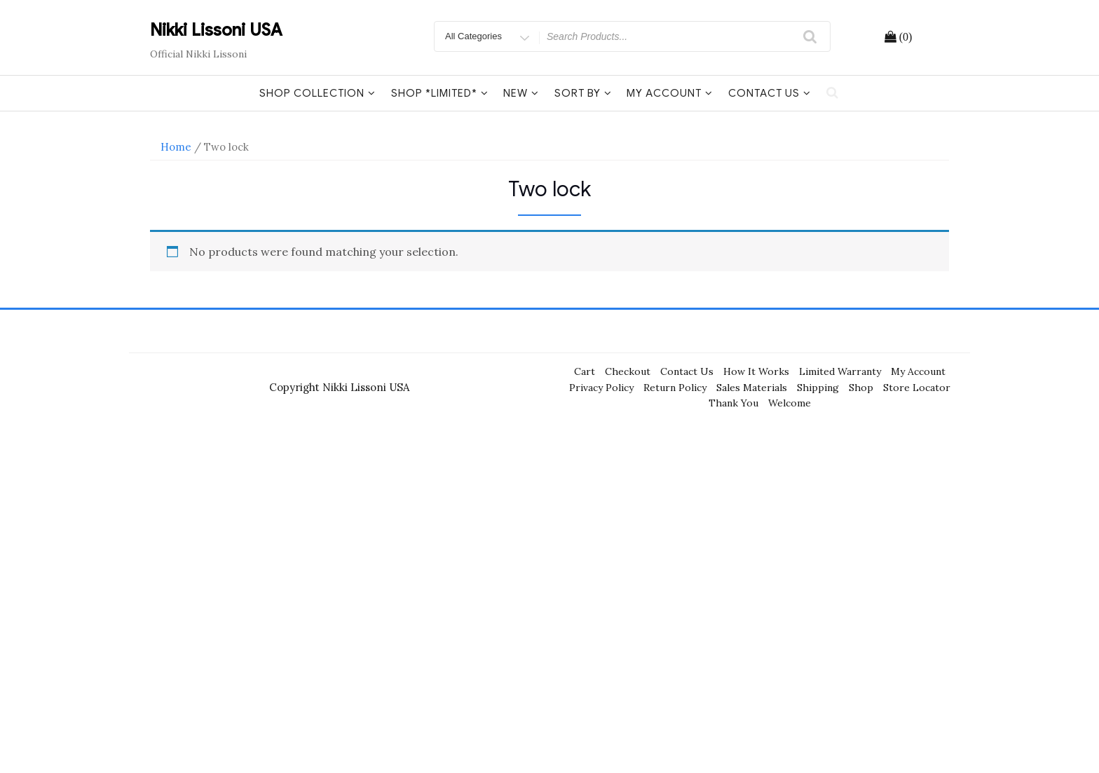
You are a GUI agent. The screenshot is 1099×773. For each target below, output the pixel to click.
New (521, 93)
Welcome (789, 403)
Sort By (583, 93)
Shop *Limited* (440, 93)
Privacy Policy (601, 387)
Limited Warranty (840, 371)
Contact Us (769, 93)
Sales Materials (751, 387)
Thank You (733, 403)
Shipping (818, 387)
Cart (584, 371)
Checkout (627, 371)
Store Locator (916, 387)
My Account (670, 93)
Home (176, 146)
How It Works (756, 371)
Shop (861, 387)
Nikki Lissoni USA (216, 30)
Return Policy (674, 387)
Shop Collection (317, 93)
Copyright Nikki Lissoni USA (339, 387)
